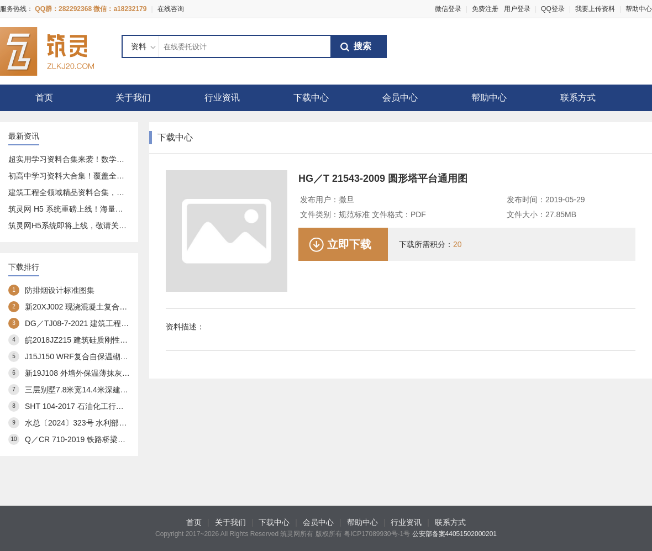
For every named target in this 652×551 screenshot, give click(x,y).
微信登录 (448, 9)
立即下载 (349, 244)
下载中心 (311, 97)
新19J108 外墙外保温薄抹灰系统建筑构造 (97, 373)
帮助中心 (638, 9)
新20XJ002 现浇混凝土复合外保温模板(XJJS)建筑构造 (118, 306)
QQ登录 (553, 9)
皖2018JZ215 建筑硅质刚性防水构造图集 (95, 339)
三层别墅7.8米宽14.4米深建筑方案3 (86, 389)
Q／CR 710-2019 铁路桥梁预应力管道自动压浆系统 (114, 439)
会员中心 (400, 97)
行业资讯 (222, 97)
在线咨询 (170, 9)
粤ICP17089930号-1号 (377, 534)
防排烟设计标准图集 (59, 290)
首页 (44, 97)
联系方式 (578, 97)
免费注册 (485, 9)
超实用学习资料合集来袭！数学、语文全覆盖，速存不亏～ (108, 159)
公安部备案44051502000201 (454, 534)
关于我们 (133, 97)
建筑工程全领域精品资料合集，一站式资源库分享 (93, 192)
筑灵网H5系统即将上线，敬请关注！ (71, 225)
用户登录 (517, 9)
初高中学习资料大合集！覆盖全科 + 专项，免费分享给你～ (109, 175)
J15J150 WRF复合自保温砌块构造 (84, 356)
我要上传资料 (595, 9)
